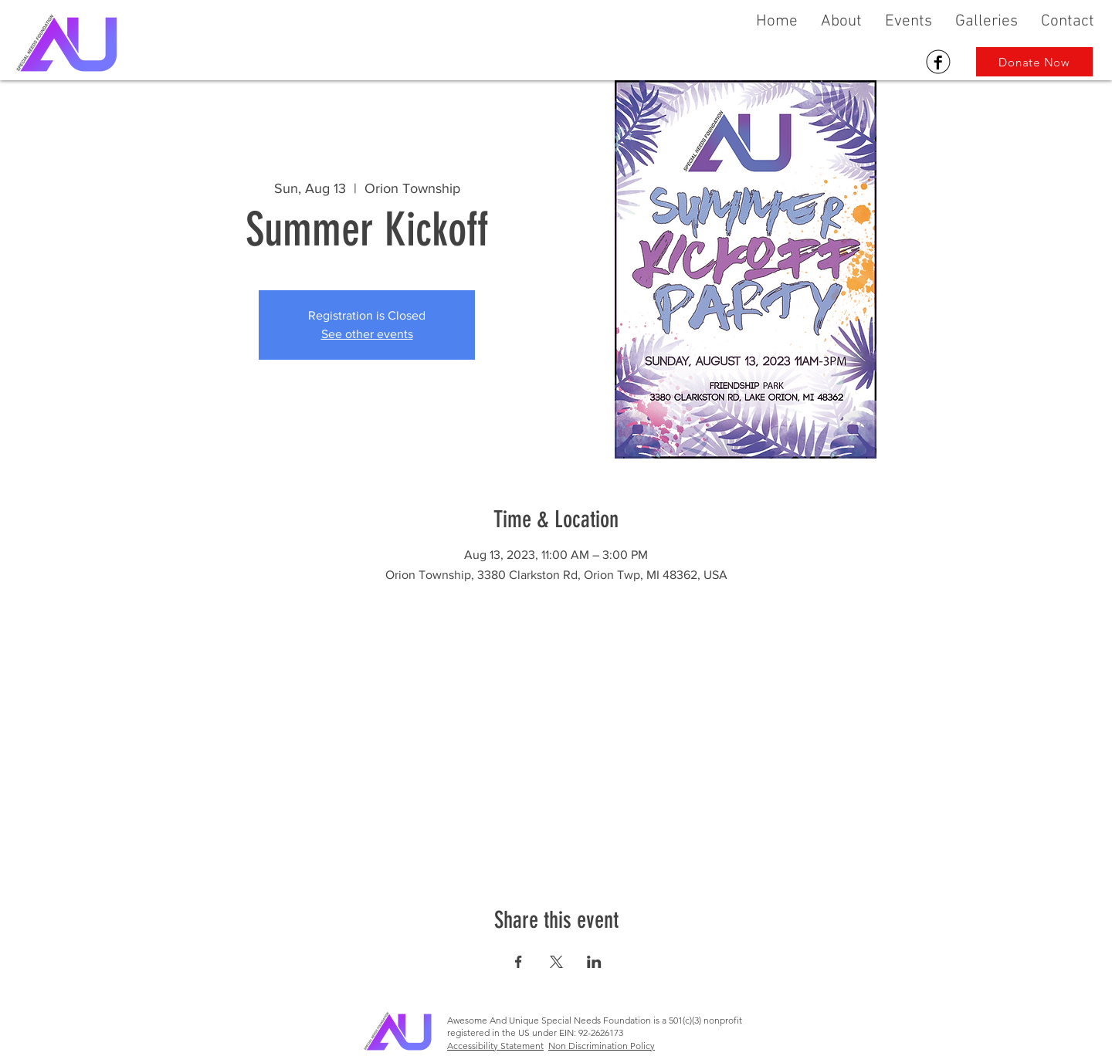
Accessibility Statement (495, 1045)
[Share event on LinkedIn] (594, 962)
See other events (367, 333)
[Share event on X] (556, 962)
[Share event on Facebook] (518, 962)
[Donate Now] (1034, 61)
